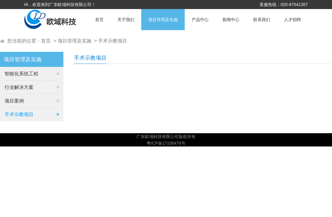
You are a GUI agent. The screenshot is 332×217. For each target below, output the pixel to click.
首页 (99, 19)
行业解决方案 (19, 87)
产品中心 (200, 19)
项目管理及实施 (163, 19)
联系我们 (261, 19)
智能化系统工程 (21, 73)
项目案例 (14, 100)
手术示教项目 (112, 40)
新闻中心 (230, 19)
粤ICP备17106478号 (166, 143)
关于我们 (125, 19)
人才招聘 (292, 19)
